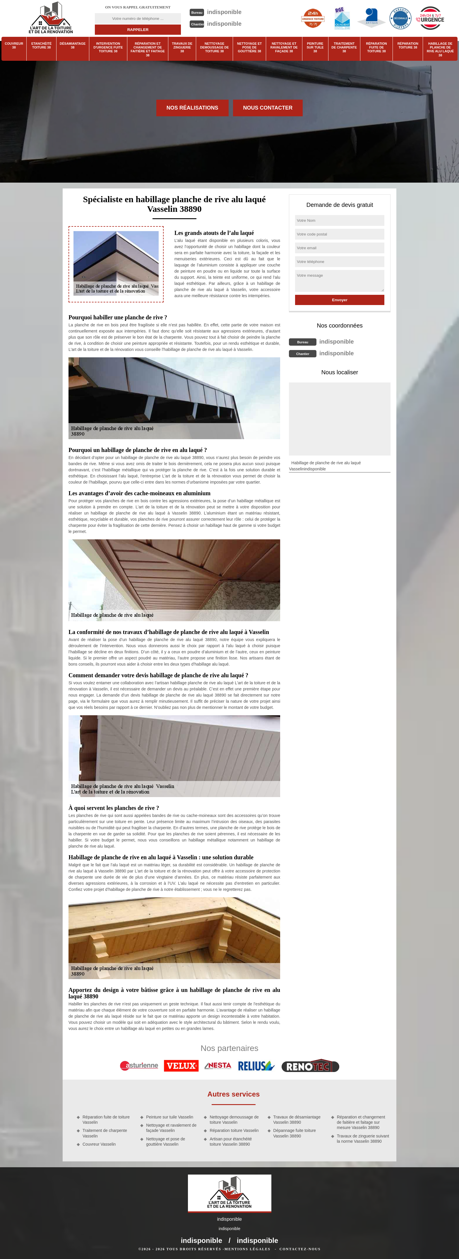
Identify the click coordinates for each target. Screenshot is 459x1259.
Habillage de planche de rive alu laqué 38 (440, 49)
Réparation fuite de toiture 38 (376, 47)
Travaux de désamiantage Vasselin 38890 (297, 1120)
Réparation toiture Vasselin (234, 1130)
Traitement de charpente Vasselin (105, 1133)
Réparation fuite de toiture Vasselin (106, 1120)
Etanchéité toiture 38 (41, 45)
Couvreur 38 (14, 45)
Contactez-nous (300, 1249)
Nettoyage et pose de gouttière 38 (249, 47)
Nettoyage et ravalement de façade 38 (284, 47)
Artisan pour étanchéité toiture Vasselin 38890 (231, 1142)
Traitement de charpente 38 (344, 47)
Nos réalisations (192, 108)
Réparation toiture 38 (408, 45)
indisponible (224, 12)
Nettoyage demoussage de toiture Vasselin (234, 1120)
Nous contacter (268, 108)
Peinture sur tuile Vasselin (169, 1117)
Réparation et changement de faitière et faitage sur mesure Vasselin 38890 (361, 1122)
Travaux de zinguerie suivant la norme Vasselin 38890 (363, 1139)
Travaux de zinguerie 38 (182, 47)
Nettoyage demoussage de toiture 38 (214, 47)
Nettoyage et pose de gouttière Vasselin (165, 1142)
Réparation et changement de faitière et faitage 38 (148, 49)
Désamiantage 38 (72, 45)
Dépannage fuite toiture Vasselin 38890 (294, 1133)
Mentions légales (247, 1249)
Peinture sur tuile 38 (315, 47)
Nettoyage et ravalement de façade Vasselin (171, 1128)
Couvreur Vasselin (99, 1144)
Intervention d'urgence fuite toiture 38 (108, 47)
